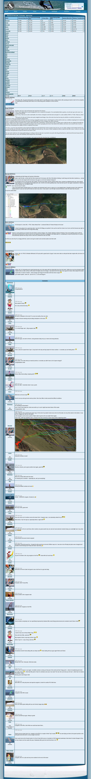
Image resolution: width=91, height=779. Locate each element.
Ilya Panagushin (9, 94)
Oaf (6, 57)
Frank (6, 75)
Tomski (10, 491)
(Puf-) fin (7, 59)
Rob (6, 88)
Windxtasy (9, 404)
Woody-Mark (10, 644)
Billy (10, 667)
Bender (7, 38)
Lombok (7, 81)
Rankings (54, 11)
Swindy (7, 66)
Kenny (10, 535)
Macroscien (10, 614)
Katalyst (7, 83)
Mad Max (7, 62)
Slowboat (10, 710)
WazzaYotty (8, 61)
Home (6, 11)
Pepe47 (7, 47)
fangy (6, 22)
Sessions (66, 11)
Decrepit (7, 25)
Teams (44, 11)
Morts (6, 27)
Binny (6, 34)
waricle (7, 71)
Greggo (7, 73)
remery (7, 68)
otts (6, 55)
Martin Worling (10, 600)
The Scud (7, 85)
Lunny (9, 453)
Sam (6, 90)
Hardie (7, 33)
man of (7, 43)
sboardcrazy (10, 282)
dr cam (10, 368)
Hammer (7, 80)
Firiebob (7, 41)
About (15, 11)
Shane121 (7, 31)
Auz (6, 69)
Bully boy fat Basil (9, 52)
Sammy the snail (9, 45)
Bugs (6, 36)
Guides (25, 11)
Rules (34, 11)
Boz (10, 334)
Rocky (7, 78)
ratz (6, 54)
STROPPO (9, 524)
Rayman (7, 20)
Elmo (6, 40)
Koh (6, 76)
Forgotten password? (72, 8)
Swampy (7, 92)
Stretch (10, 548)
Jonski (7, 29)
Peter (10, 722)
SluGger (7, 50)
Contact (78, 11)
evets (6, 48)
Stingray (7, 87)
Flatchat (10, 657)
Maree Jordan (9, 750)
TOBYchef (7, 64)
